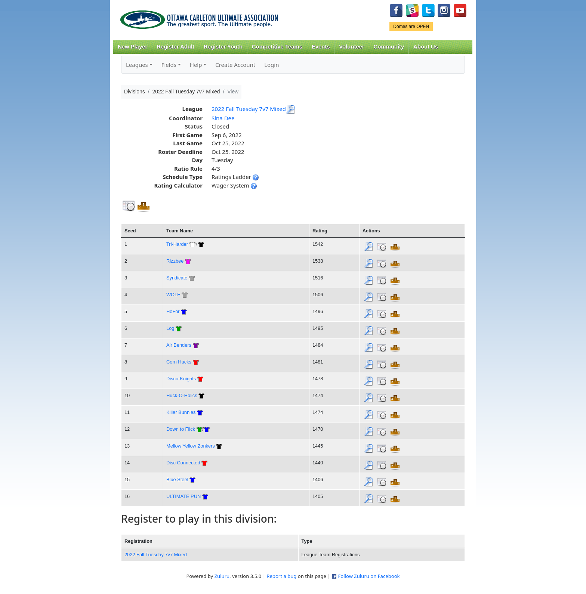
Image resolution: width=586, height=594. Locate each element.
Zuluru (222, 576)
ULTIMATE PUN (183, 496)
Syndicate (176, 278)
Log (170, 328)
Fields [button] (168, 64)
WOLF (173, 294)
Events (321, 47)
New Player (132, 47)
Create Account (235, 64)
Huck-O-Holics (181, 395)
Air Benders (178, 345)
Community (389, 47)
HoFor (173, 311)
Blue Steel (177, 479)
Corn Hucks (178, 362)
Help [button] (196, 64)
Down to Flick (180, 429)
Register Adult (175, 47)
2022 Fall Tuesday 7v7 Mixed (249, 108)
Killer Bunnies (180, 412)
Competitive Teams (277, 47)
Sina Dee (223, 118)
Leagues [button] (137, 64)
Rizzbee (174, 261)
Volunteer (351, 47)
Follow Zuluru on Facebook (369, 576)
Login (271, 64)
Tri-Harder (177, 244)
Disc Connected (183, 462)
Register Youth (223, 47)
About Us (425, 47)
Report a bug (281, 576)
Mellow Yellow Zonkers (190, 446)
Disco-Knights (181, 378)
